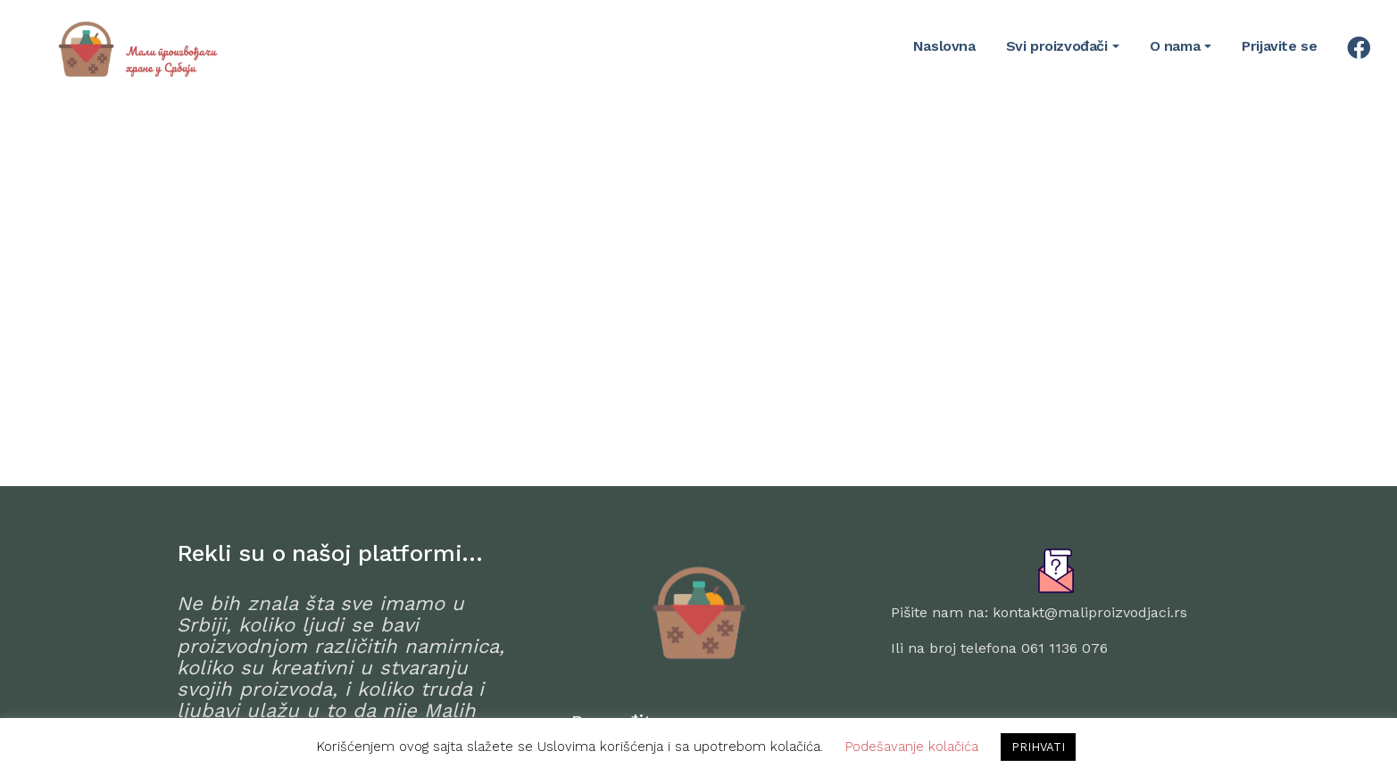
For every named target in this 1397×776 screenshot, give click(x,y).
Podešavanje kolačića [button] (911, 747)
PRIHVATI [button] (1038, 747)
